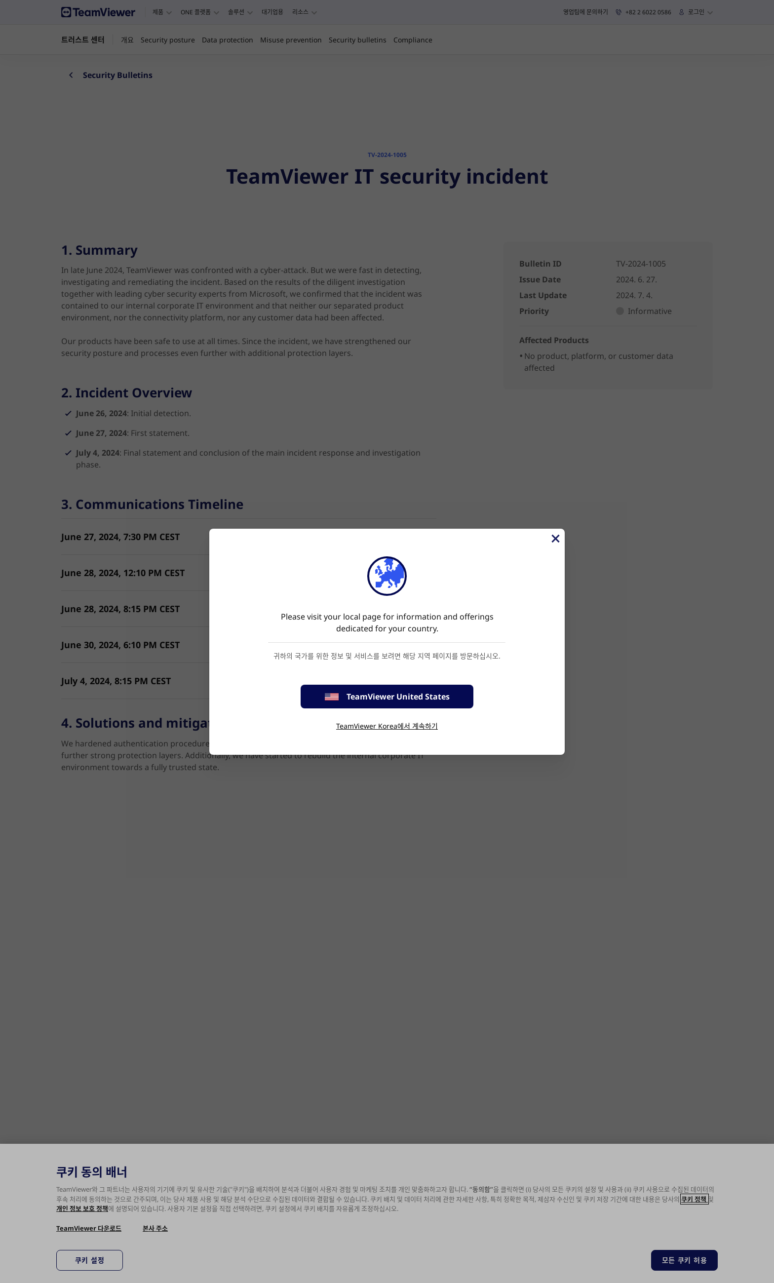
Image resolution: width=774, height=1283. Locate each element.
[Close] (555, 538)
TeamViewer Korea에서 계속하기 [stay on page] (387, 726)
